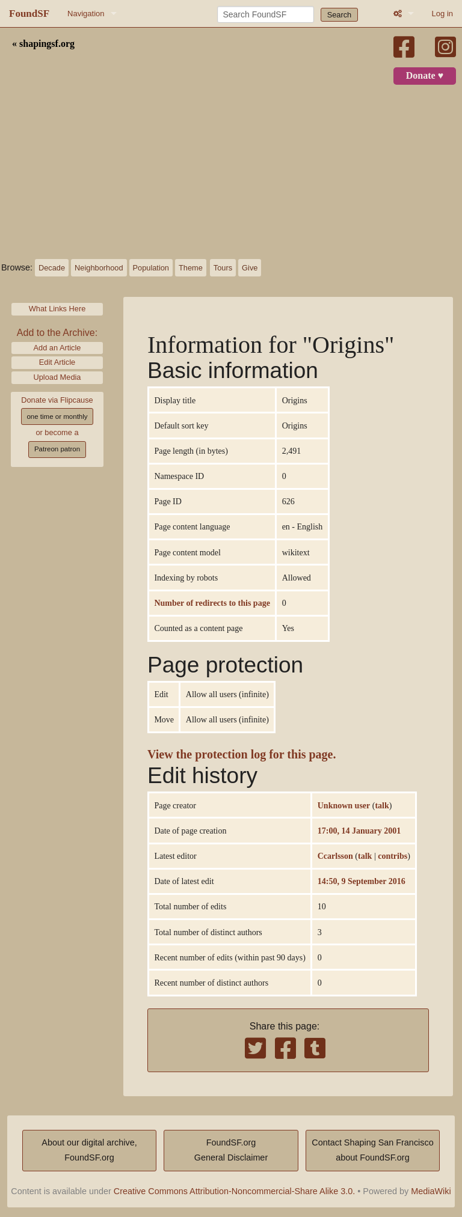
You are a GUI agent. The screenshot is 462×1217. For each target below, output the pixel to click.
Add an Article (57, 347)
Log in (442, 13)
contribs (392, 856)
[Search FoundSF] (265, 14)
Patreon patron (57, 449)
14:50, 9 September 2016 (361, 881)
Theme (191, 267)
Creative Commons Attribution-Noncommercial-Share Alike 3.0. (235, 1191)
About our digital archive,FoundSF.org (89, 1150)
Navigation (85, 13)
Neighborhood (99, 267)
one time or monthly (56, 416)
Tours (223, 267)
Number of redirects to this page (212, 603)
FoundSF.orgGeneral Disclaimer (231, 1150)
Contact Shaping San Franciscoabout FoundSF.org (372, 1150)
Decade (51, 267)
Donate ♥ (424, 75)
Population (151, 267)
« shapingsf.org (43, 43)
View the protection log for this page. (241, 754)
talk (382, 805)
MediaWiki (431, 1191)
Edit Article (57, 362)
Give (249, 267)
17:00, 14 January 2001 (359, 830)
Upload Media (57, 377)
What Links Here (57, 308)
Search (339, 14)
